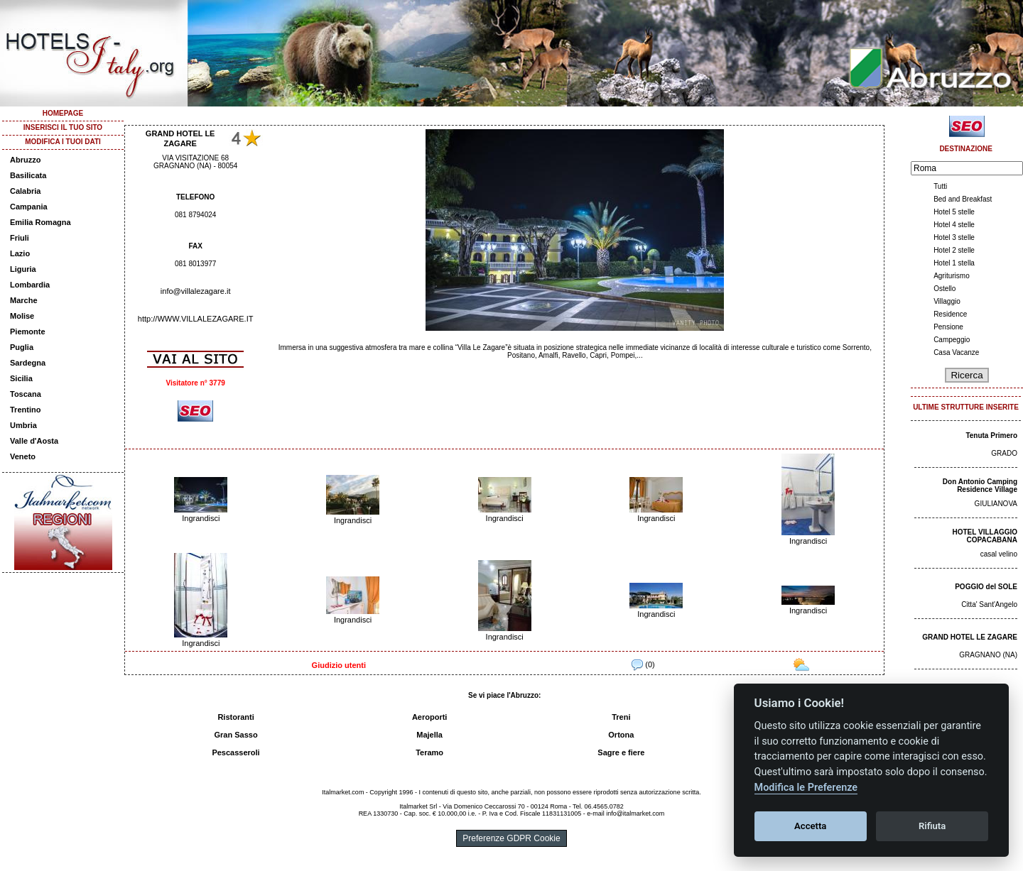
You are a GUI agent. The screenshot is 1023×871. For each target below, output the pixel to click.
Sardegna (27, 362)
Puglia (21, 347)
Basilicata (28, 175)
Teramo (429, 752)
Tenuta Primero (991, 435)
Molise (22, 316)
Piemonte (27, 331)
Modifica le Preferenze (806, 788)
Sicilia (21, 378)
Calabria (25, 191)
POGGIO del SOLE (986, 587)
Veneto (23, 456)
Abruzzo (25, 159)
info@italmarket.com (635, 813)
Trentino (25, 409)
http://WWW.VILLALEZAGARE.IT (196, 318)
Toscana (25, 394)
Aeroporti (430, 717)
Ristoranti (235, 717)
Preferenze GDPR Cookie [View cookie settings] (511, 838)
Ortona (621, 734)
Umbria (23, 425)
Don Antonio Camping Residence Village (980, 485)
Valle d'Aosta (34, 441)
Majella (429, 734)
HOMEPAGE (63, 113)
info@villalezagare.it (196, 291)
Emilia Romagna (40, 222)
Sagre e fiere (620, 752)
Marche (24, 300)
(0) (643, 664)
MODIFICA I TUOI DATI (63, 142)
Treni (621, 717)
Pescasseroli (235, 752)
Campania (29, 206)
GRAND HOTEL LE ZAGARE (969, 637)
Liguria (23, 269)
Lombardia (30, 284)
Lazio (20, 253)
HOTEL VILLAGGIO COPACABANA (985, 536)
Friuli (19, 238)
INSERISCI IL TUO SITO (62, 127)
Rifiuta (932, 826)
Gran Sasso (235, 734)
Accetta (810, 826)
